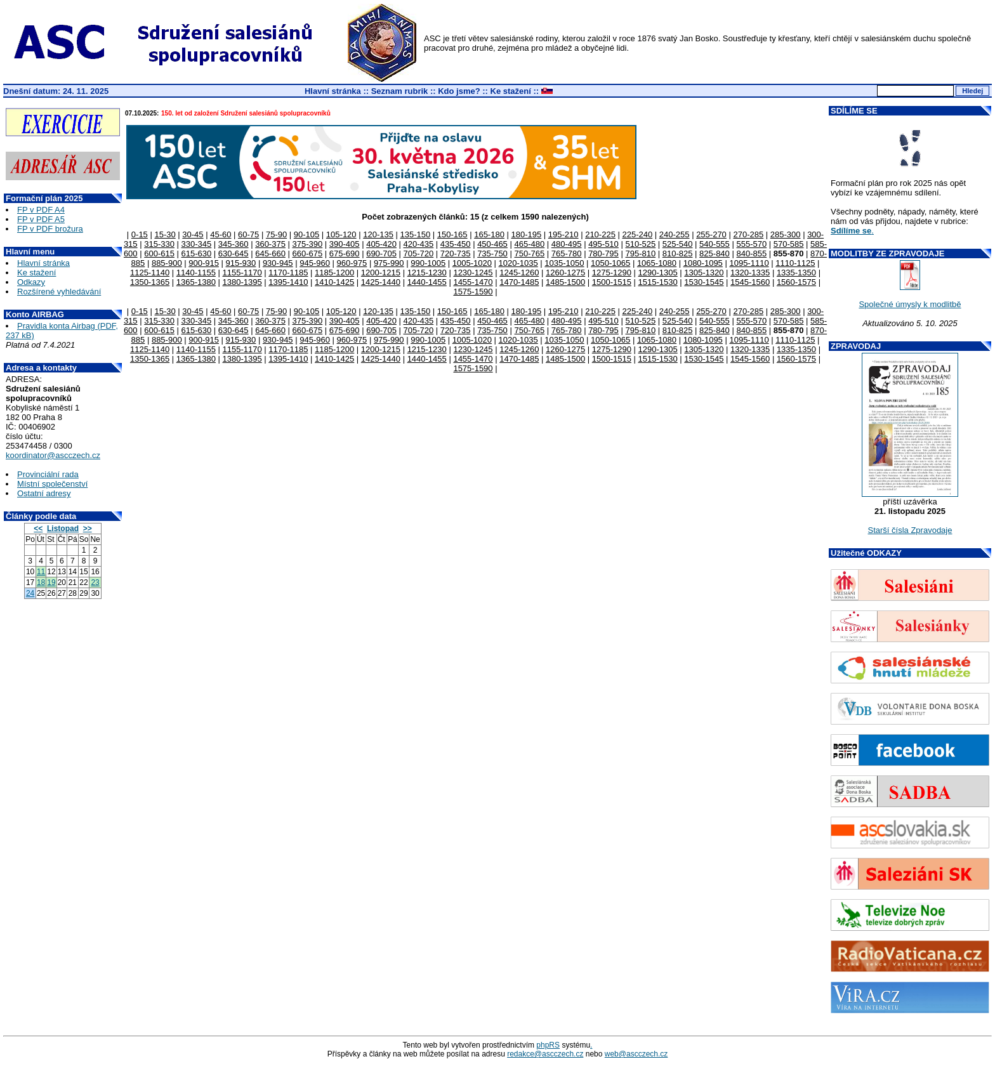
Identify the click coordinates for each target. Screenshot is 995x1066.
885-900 (167, 263)
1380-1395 (242, 282)
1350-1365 (149, 282)
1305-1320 (703, 272)
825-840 (714, 253)
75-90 (276, 234)
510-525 (640, 244)
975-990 (389, 263)
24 (30, 593)
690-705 (381, 253)
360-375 (270, 244)
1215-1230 (427, 272)
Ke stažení (511, 91)
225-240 (637, 234)
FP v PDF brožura (50, 229)
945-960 (315, 263)
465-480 (529, 244)
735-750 (492, 253)
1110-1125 (795, 263)
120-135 (378, 234)
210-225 (600, 234)
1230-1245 (472, 272)
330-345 (196, 244)
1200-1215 (380, 272)
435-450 (455, 244)
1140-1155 (196, 272)
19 (51, 582)
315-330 (159, 244)
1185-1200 (334, 272)
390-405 (344, 244)
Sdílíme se (851, 230)
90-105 (306, 234)
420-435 (418, 244)
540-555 (714, 244)
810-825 (677, 253)
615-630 (196, 253)
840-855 (751, 253)
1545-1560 (750, 282)
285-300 (785, 234)
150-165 (452, 234)
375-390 (308, 244)
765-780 (566, 253)
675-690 (344, 253)
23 (95, 582)
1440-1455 (427, 282)
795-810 (640, 253)
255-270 (711, 234)
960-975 (352, 263)
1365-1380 (196, 282)
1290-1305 (658, 272)
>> (87, 528)
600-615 (159, 253)
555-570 (751, 244)
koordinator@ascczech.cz (53, 455)
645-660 (270, 253)
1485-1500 (565, 282)
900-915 (203, 263)
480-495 (566, 244)
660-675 (308, 253)
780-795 (603, 253)
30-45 (192, 234)
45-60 (220, 234)
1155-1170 (242, 272)
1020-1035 (518, 263)
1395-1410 (288, 282)
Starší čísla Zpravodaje (910, 530)
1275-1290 (611, 272)
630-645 (233, 253)
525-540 (677, 244)
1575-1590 (472, 291)
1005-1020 (472, 263)
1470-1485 (519, 282)
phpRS (548, 1045)
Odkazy (31, 282)
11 (41, 571)
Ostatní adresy (44, 493)
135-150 (415, 234)
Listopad (63, 528)
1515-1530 (658, 282)
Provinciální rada (48, 474)
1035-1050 (564, 263)
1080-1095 (703, 263)
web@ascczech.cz (636, 1054)
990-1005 (428, 263)
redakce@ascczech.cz (545, 1054)
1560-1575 (796, 282)
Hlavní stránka (333, 91)
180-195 (526, 234)
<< (38, 528)
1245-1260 (519, 272)
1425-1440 (380, 282)
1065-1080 (656, 263)
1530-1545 (703, 282)
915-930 (241, 263)
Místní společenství (52, 484)
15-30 (164, 234)
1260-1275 (565, 272)
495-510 (603, 244)
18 (41, 582)
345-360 (233, 244)
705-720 (418, 253)
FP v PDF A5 (41, 219)
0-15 (139, 234)
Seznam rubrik (399, 91)
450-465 (492, 244)
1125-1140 (149, 272)
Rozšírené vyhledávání (59, 291)
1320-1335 (750, 272)
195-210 (563, 234)
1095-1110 (748, 263)
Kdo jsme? (459, 91)
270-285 (748, 234)
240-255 (674, 234)
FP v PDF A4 (41, 209)
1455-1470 (472, 282)
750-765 (529, 253)
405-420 (381, 244)
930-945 (278, 263)
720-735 (455, 253)
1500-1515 (611, 282)
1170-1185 (288, 272)
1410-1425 (334, 282)
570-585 (789, 244)
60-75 (248, 234)
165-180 (489, 234)
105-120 (341, 234)
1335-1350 (796, 272)
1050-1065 (610, 263)
